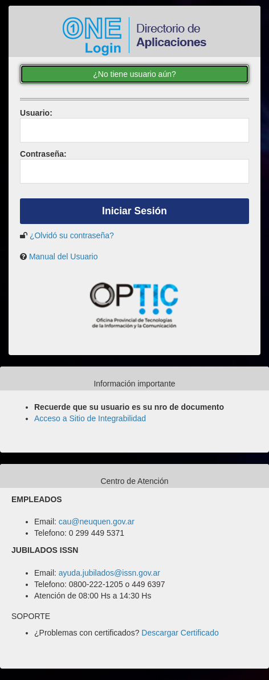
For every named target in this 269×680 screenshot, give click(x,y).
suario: (36, 113)
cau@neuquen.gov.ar (96, 521)
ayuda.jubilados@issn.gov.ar (109, 572)
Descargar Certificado (179, 632)
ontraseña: (43, 154)
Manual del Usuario (63, 256)
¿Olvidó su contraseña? (72, 235)
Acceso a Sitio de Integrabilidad (90, 418)
